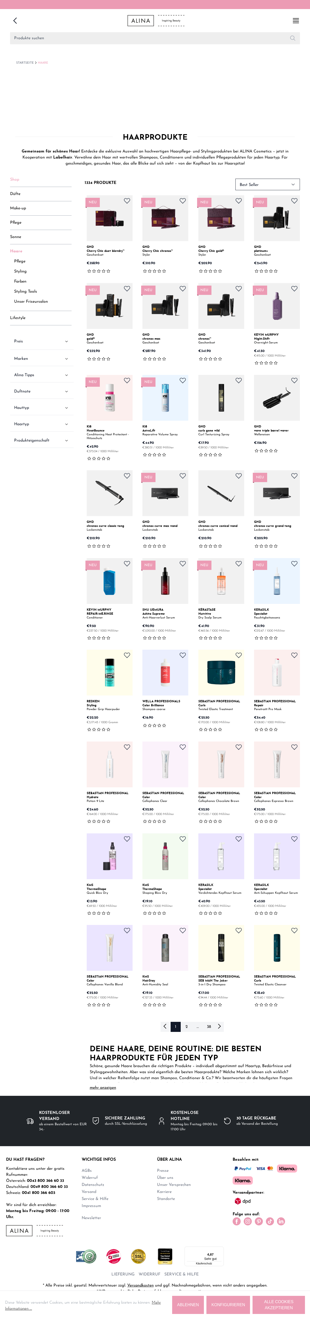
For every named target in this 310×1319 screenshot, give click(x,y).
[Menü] (221, 1248)
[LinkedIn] (281, 1220)
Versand (89, 1191)
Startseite (25, 61)
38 (209, 1026)
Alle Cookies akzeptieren (279, 1305)
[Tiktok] (270, 1220)
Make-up (18, 207)
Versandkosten (140, 1284)
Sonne (15, 236)
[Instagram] (248, 1220)
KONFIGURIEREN (228, 1305)
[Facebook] (237, 1220)
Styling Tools (25, 291)
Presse (163, 1170)
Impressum (91, 1205)
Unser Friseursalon (31, 301)
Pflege (15, 222)
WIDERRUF (149, 1272)
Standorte (166, 1198)
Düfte (15, 193)
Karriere (164, 1191)
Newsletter (91, 1217)
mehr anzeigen (103, 1087)
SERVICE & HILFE (181, 1272)
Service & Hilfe (95, 1198)
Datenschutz (93, 1184)
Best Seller (268, 183)
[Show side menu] (296, 20)
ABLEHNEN (188, 1305)
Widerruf (90, 1177)
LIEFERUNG (123, 1272)
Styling (20, 270)
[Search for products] (148, 37)
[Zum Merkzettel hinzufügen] (126, 199)
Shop (14, 179)
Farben (20, 281)
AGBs (87, 1170)
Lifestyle (17, 317)
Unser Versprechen (174, 1184)
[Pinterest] (259, 1220)
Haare (43, 61)
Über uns (165, 1177)
